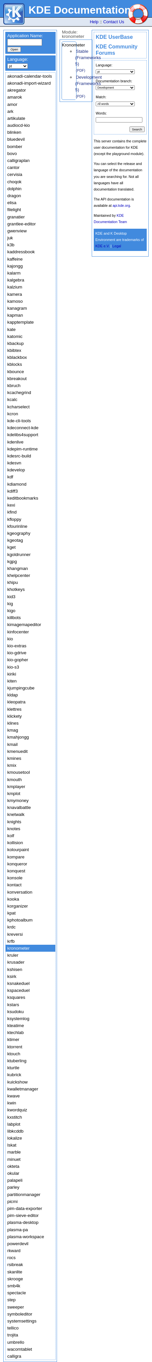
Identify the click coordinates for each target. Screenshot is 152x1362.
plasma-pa (17, 1229)
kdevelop (16, 469)
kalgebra (15, 280)
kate (11, 329)
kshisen (14, 969)
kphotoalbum (19, 920)
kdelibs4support (22, 434)
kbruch (14, 385)
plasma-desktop (22, 1222)
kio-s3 (13, 667)
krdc (11, 926)
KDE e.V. (102, 246)
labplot (13, 1124)
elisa (11, 202)
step (11, 1299)
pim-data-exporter (24, 1208)
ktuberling (16, 1060)
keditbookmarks (22, 498)
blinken (14, 132)
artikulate (16, 118)
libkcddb (15, 1131)
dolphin (14, 188)
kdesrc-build (19, 455)
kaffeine (15, 259)
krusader (16, 962)
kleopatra (16, 701)
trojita (12, 1334)
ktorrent (14, 1046)
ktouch (13, 1053)
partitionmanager (23, 1194)
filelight (14, 209)
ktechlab (15, 1032)
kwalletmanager (22, 1088)
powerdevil (17, 1243)
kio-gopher (17, 659)
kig (10, 603)
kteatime (15, 1025)
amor (12, 104)
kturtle (13, 1067)
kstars (13, 1004)
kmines (14, 758)
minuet (14, 1159)
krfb (11, 941)
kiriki (11, 674)
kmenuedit (17, 751)
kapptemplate (20, 322)
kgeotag (15, 540)
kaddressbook (21, 251)
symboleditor (19, 1314)
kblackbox (17, 357)
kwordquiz (17, 1109)
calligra (14, 1356)
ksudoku (15, 1011)
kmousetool (18, 772)
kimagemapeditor (24, 624)
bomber (14, 146)
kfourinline (17, 526)
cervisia (14, 174)
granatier (16, 216)
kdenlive (15, 442)
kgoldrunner (18, 554)
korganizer (17, 906)
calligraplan (18, 160)
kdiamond (16, 484)
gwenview (17, 230)
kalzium (14, 286)
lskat (11, 1145)
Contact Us (113, 21)
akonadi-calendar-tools (29, 76)
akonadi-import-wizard (29, 83)
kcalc (12, 399)
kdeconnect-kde (22, 427)
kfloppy (14, 519)
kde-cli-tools (19, 420)
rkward (14, 1250)
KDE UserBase (114, 37)
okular (13, 1173)
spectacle (16, 1292)
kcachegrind (19, 392)
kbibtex (14, 350)
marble (14, 1152)
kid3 (11, 596)
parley (13, 1187)
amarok (14, 97)
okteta (13, 1166)
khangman (17, 568)
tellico (13, 1327)
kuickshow (17, 1082)
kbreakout (17, 378)
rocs (11, 1257)
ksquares (16, 997)
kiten (12, 681)
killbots (14, 617)
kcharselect (18, 406)
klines (13, 723)
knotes (13, 828)
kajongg (15, 266)
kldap (12, 694)
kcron (12, 413)
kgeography (18, 533)
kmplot (13, 793)
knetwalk (16, 814)
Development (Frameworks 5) (88, 83)
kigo (11, 610)
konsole (15, 877)
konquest (16, 870)
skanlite (14, 1271)
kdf (10, 476)
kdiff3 (12, 491)
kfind (12, 512)
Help (94, 21)
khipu (12, 582)
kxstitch (14, 1117)
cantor (13, 167)
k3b (11, 244)
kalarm (14, 273)
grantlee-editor (21, 223)
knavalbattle (19, 807)
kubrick (14, 1074)
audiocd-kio (18, 125)
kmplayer (16, 786)
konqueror (17, 863)
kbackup (15, 343)
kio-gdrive (16, 652)
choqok (14, 181)
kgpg (12, 561)
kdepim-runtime (22, 448)
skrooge (15, 1278)
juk (10, 237)
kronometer (18, 948)
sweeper (15, 1307)
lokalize (14, 1138)
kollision (15, 842)
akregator (16, 90)
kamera (14, 294)
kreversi (15, 934)
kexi (11, 505)
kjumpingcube (20, 687)
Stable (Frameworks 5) (88, 57)
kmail (12, 744)
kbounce (15, 371)
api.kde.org (121, 205)
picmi (12, 1201)
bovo (12, 153)
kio (10, 638)
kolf (10, 835)
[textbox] (24, 42)
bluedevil (16, 139)
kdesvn (14, 462)
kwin (11, 1102)
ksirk (11, 976)
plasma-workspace (25, 1236)
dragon (14, 195)
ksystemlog (18, 1018)
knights (14, 821)
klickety (14, 716)
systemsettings (21, 1321)
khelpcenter (18, 575)
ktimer (13, 1039)
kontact (14, 884)
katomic (15, 336)
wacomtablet (19, 1349)
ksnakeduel (18, 983)
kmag (12, 730)
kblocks (14, 364)
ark (10, 111)
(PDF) (80, 70)
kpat (11, 913)
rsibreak (15, 1264)
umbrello (15, 1342)
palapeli (15, 1180)
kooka (13, 899)
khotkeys (16, 589)
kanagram (17, 308)
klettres (14, 709)
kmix (11, 765)
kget (11, 547)
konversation (19, 892)
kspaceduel (18, 990)
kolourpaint (18, 849)
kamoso (15, 301)
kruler (12, 955)
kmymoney (17, 800)
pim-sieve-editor (23, 1215)
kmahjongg (18, 737)
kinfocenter (18, 631)
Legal (117, 246)
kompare (16, 856)
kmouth (14, 779)
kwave (13, 1095)
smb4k (13, 1285)
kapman (15, 315)
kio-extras (16, 645)
